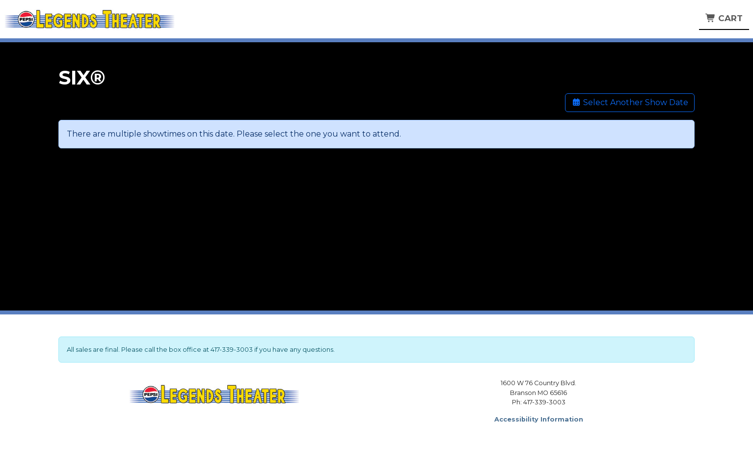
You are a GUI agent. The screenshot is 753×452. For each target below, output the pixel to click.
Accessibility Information (538, 419)
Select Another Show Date (629, 102)
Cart (724, 18)
